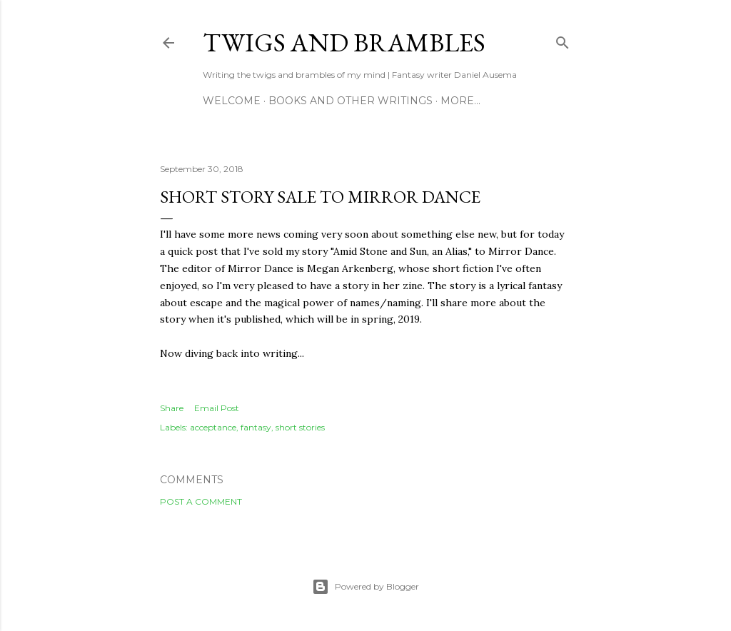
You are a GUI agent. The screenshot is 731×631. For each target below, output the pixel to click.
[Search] (562, 40)
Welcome (232, 100)
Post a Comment (201, 501)
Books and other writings (350, 100)
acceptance (213, 427)
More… (460, 100)
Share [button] (171, 408)
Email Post (216, 408)
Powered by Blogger (365, 586)
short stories (300, 427)
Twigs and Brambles (344, 42)
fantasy (256, 427)
